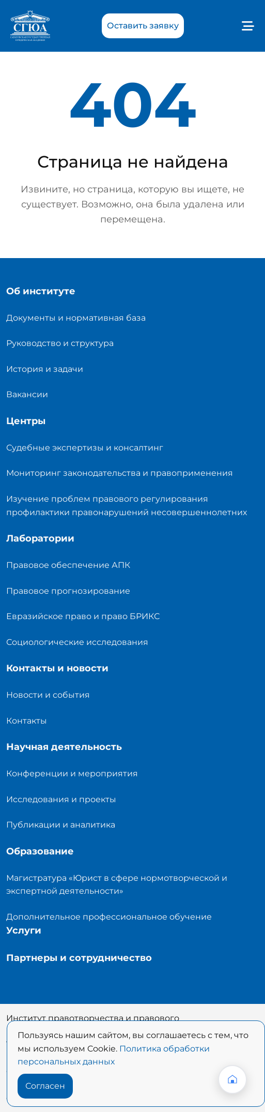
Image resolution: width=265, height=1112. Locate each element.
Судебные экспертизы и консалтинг (84, 448)
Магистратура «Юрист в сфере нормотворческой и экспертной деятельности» (116, 884)
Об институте (40, 291)
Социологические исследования (77, 642)
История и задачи (44, 369)
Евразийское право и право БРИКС (83, 616)
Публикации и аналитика (60, 825)
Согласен (45, 1086)
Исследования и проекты (61, 799)
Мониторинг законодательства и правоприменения (119, 473)
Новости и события (48, 695)
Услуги (23, 930)
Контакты (26, 721)
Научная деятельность (64, 747)
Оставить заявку (143, 26)
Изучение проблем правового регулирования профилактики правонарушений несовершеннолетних (126, 505)
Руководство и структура (60, 343)
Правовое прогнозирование (68, 591)
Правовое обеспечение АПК (68, 565)
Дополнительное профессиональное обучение (109, 917)
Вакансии (27, 394)
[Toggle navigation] (245, 26)
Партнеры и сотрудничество (79, 958)
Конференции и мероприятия (72, 773)
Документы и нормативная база (76, 318)
